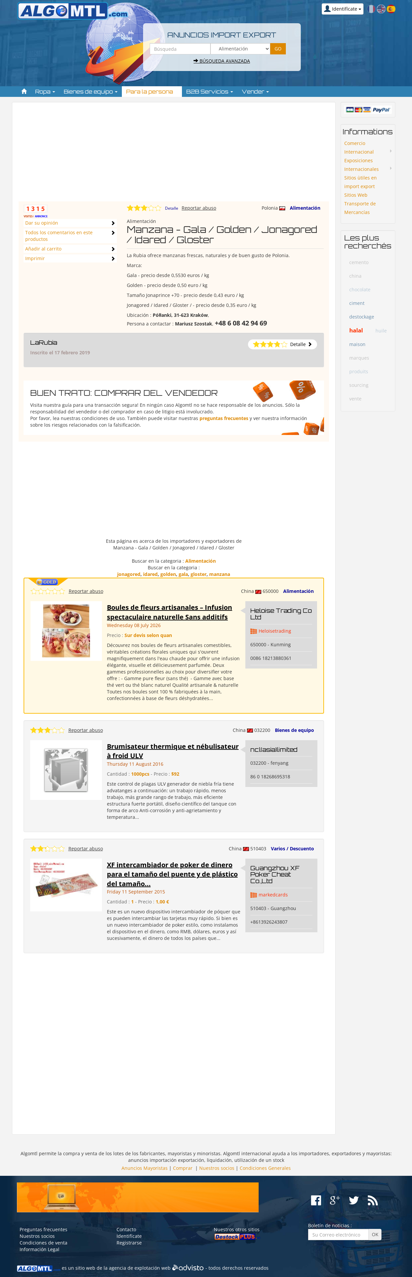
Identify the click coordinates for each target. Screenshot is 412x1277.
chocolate (360, 289)
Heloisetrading (275, 631)
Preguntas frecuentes (43, 1229)
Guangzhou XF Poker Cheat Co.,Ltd (274, 874)
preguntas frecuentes (224, 418)
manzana (219, 574)
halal (356, 330)
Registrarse (129, 1243)
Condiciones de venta (43, 1243)
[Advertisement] (174, 154)
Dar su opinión (41, 223)
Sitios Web (356, 195)
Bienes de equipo (294, 730)
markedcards (273, 894)
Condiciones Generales (265, 1168)
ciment (357, 303)
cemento (359, 262)
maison (357, 344)
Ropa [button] (45, 91)
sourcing (359, 385)
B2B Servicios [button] (209, 91)
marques (359, 358)
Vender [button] (255, 91)
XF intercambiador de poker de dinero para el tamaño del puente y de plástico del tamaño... (172, 874)
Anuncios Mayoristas (145, 1168)
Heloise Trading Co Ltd (281, 614)
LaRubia (43, 342)
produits (358, 371)
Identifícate (129, 1236)
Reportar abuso (199, 208)
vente (355, 398)
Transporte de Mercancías (360, 207)
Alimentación (305, 208)
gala (183, 574)
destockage (361, 317)
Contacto (126, 1229)
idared (150, 574)
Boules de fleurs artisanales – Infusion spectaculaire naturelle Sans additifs (169, 612)
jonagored (128, 574)
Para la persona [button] (152, 91)
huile (381, 330)
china (355, 276)
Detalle (171, 208)
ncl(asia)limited (273, 749)
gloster (198, 574)
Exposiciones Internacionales (361, 164)
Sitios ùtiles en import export (360, 182)
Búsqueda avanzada (222, 61)
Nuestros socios (216, 1168)
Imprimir (35, 258)
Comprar (183, 1168)
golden (168, 574)
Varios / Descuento (292, 848)
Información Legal (39, 1249)
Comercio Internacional (359, 147)
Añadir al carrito (43, 249)
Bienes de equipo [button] (91, 91)
